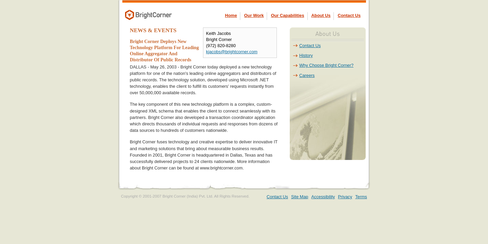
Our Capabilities (287, 15)
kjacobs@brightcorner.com (232, 51)
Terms (361, 196)
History (306, 55)
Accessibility (323, 196)
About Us (321, 15)
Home (231, 15)
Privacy (345, 196)
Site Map (299, 196)
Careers (307, 75)
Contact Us (349, 15)
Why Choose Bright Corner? (326, 65)
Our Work (254, 15)
